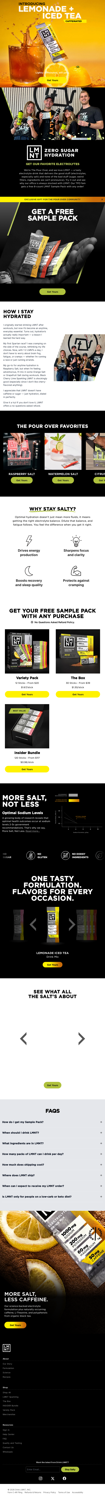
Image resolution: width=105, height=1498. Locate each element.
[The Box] (52, 1401)
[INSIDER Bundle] (52, 1405)
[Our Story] (52, 1363)
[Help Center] (52, 1434)
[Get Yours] (52, 291)
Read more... (33, 831)
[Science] (52, 1372)
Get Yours (52, 964)
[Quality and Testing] (52, 1443)
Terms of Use (64, 1492)
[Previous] (35, 926)
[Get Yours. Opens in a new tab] (21, 480)
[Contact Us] (52, 1447)
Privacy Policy (49, 1492)
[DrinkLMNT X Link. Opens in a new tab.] (52, 1478)
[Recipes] (52, 1377)
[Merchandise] (52, 1414)
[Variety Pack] (52, 1410)
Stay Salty (70, 1469)
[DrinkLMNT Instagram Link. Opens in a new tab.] (40, 1478)
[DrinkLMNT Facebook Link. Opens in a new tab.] (64, 1478)
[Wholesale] (52, 1451)
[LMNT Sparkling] (52, 1397)
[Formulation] (52, 1368)
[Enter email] (43, 1469)
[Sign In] (52, 1430)
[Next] (70, 926)
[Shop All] (52, 1392)
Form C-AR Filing (15, 1492)
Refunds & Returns (33, 1492)
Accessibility (77, 1492)
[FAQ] (52, 1438)
